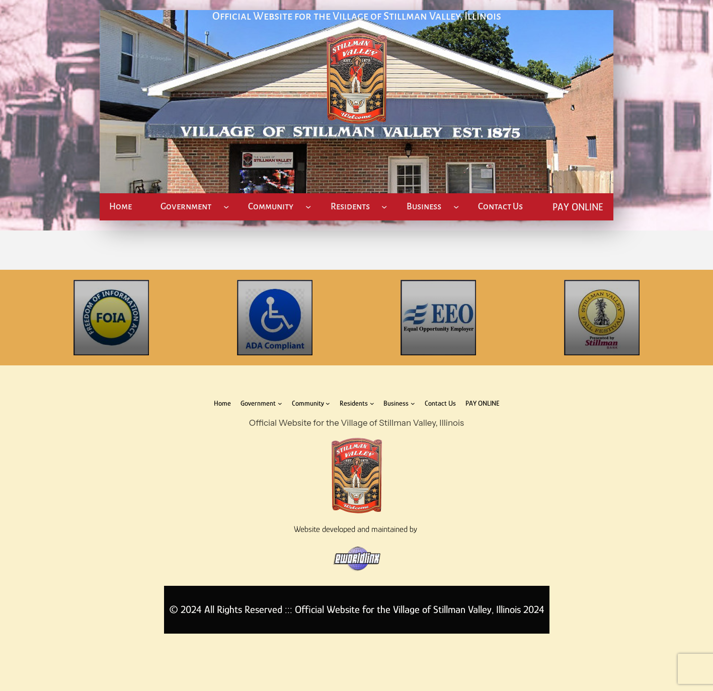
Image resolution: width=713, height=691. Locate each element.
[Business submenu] (456, 206)
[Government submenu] (226, 206)
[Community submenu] (308, 206)
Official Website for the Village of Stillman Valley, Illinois (356, 16)
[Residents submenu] (384, 206)
